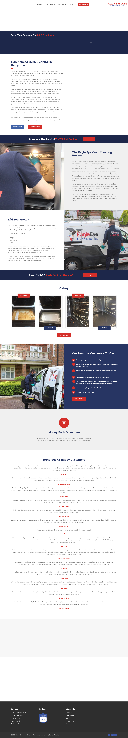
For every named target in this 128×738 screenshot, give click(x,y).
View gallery (64, 335)
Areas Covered (70, 715)
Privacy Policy (70, 721)
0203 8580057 (117, 3)
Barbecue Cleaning (17, 724)
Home (55, 23)
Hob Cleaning (15, 718)
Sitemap (68, 724)
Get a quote (17, 126)
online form (41, 258)
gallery (13, 104)
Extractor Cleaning (17, 715)
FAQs (67, 718)
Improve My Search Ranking (50, 735)
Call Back (89, 139)
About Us (69, 712)
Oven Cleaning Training (18, 712)
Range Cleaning (16, 721)
